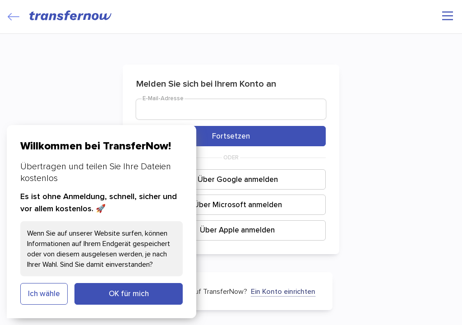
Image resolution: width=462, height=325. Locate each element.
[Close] (13, 16)
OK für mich (129, 293)
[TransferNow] (70, 15)
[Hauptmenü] (448, 16)
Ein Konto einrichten (283, 291)
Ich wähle (44, 293)
